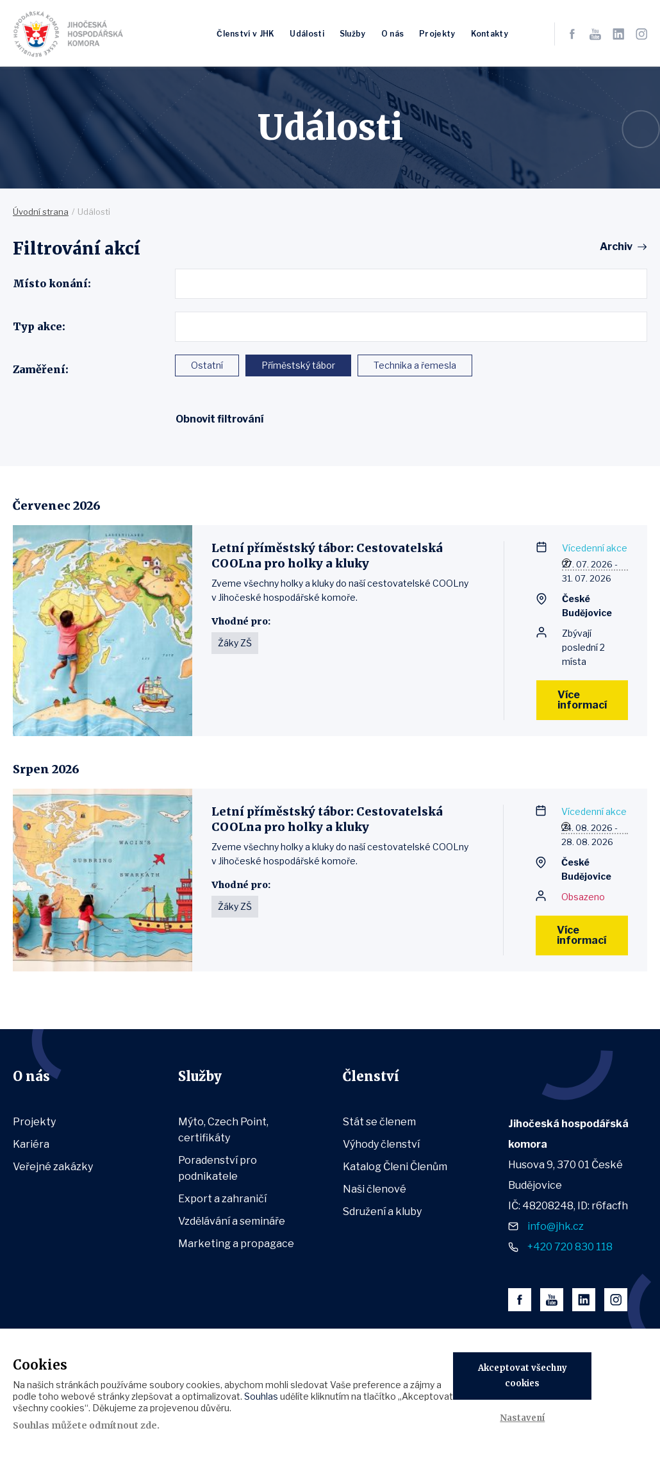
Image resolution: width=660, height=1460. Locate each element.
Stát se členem (379, 1122)
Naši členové (374, 1189)
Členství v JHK (245, 33)
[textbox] (183, 283)
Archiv (616, 247)
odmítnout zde (123, 1425)
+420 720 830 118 (570, 1247)
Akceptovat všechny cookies (522, 1376)
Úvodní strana (41, 211)
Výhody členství (381, 1144)
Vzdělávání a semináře (231, 1221)
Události (307, 33)
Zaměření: (41, 369)
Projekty (437, 33)
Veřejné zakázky (53, 1167)
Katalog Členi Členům (395, 1167)
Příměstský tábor (298, 365)
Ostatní (207, 365)
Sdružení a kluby (382, 1211)
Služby (353, 33)
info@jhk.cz (555, 1226)
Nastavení (522, 1418)
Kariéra (31, 1144)
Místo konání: (52, 283)
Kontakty (489, 33)
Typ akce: (39, 326)
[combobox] (411, 284)
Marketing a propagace (236, 1244)
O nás (392, 33)
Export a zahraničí (222, 1199)
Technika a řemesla (415, 365)
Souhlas (261, 1396)
